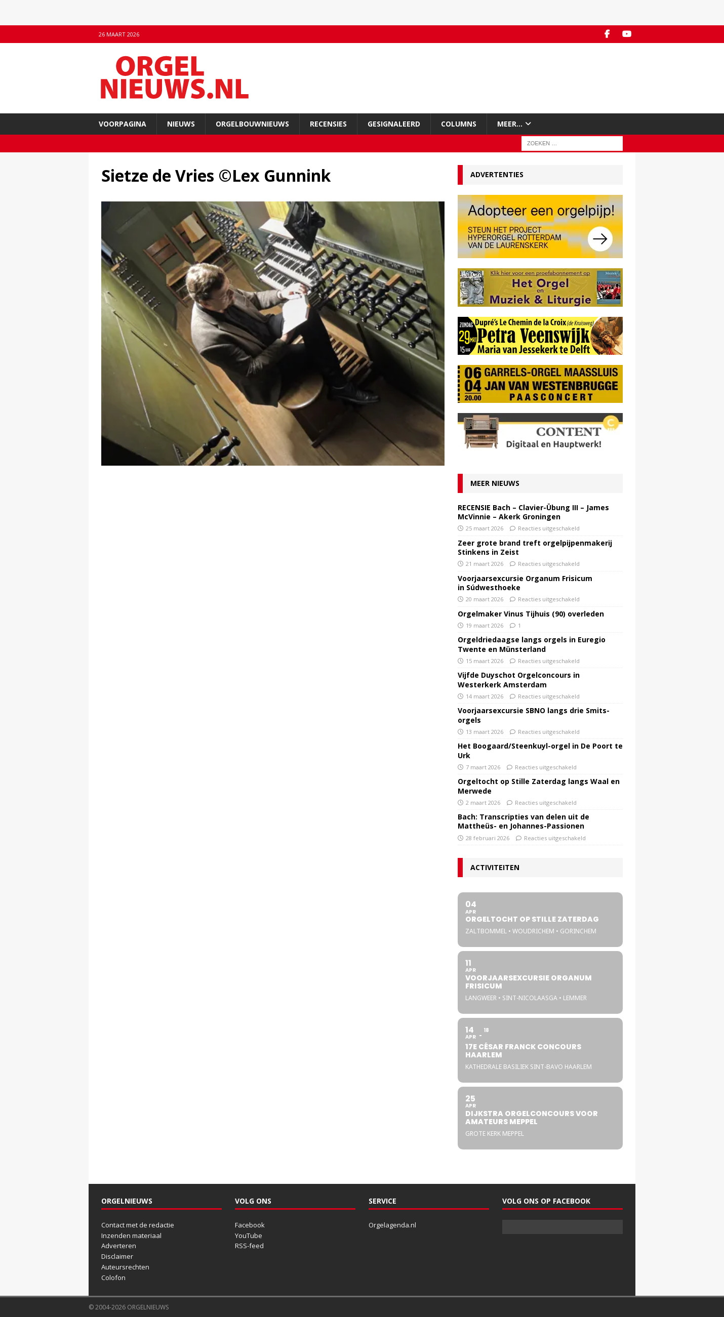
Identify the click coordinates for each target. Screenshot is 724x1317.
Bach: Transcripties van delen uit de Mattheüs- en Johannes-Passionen (523, 821)
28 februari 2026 (487, 838)
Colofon (113, 1277)
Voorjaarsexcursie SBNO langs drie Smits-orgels (534, 715)
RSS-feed (249, 1245)
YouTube (248, 1235)
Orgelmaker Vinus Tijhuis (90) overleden (531, 614)
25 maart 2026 (484, 528)
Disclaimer (117, 1256)
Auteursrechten (125, 1266)
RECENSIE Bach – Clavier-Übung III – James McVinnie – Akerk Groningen (533, 512)
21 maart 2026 (484, 563)
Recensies (328, 124)
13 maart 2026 (484, 731)
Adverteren (118, 1245)
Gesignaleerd (394, 124)
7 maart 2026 (483, 767)
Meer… (509, 124)
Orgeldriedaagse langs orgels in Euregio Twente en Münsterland (532, 644)
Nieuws (181, 124)
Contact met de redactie (137, 1224)
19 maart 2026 (484, 625)
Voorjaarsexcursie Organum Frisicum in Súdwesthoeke (525, 582)
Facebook (250, 1224)
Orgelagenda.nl (392, 1224)
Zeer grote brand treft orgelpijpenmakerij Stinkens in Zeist (535, 547)
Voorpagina (122, 124)
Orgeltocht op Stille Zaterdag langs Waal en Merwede (539, 785)
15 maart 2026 (484, 661)
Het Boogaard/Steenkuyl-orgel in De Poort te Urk (540, 750)
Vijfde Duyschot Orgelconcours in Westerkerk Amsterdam (519, 679)
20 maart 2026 (484, 599)
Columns (458, 124)
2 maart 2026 (483, 802)
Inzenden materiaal (131, 1235)
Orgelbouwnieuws (252, 124)
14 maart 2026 (484, 696)
